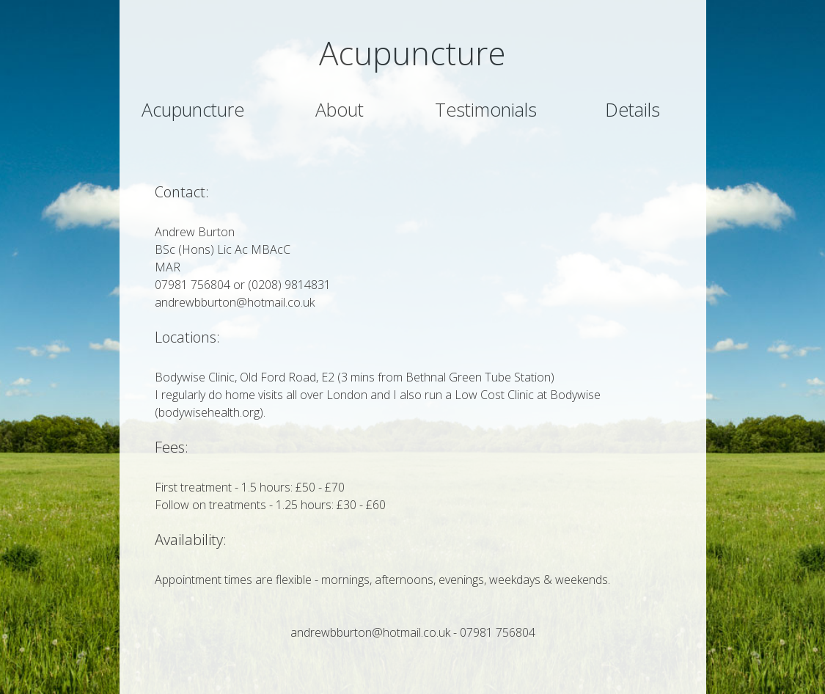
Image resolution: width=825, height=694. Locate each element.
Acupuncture (193, 109)
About (339, 109)
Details (632, 109)
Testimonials (486, 109)
